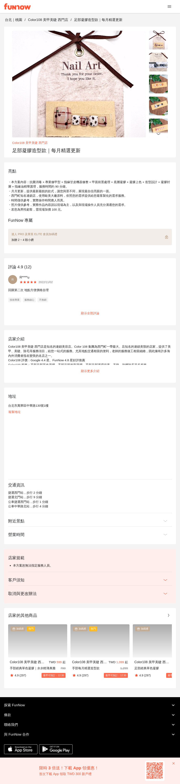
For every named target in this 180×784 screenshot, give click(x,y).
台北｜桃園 (13, 20)
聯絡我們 (90, 725)
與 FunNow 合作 (90, 734)
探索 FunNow (90, 705)
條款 (90, 715)
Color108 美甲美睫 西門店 (48, 20)
